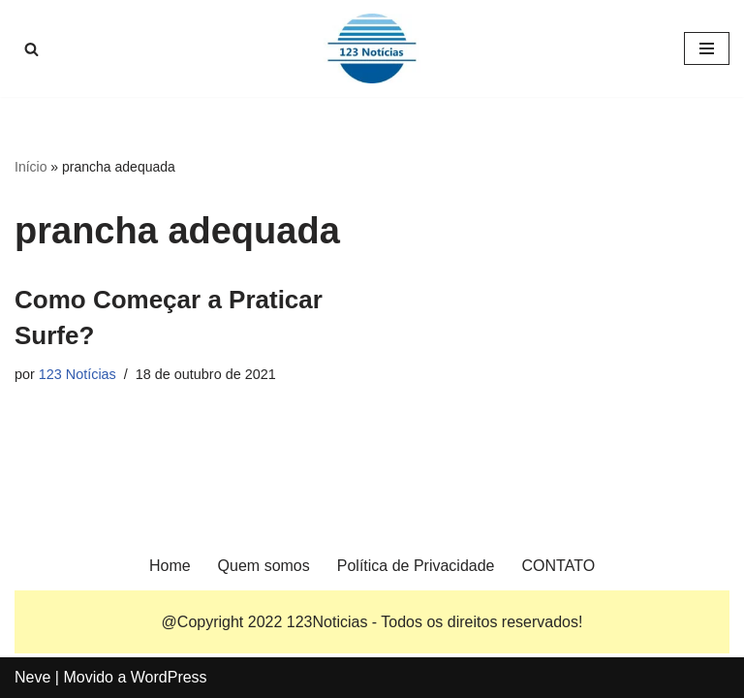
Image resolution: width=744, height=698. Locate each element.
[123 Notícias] (372, 48)
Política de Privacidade (416, 565)
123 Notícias (77, 374)
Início (30, 166)
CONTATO (559, 565)
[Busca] (31, 49)
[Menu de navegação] (706, 48)
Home (170, 565)
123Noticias (327, 622)
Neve (32, 677)
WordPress (169, 677)
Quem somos (264, 565)
